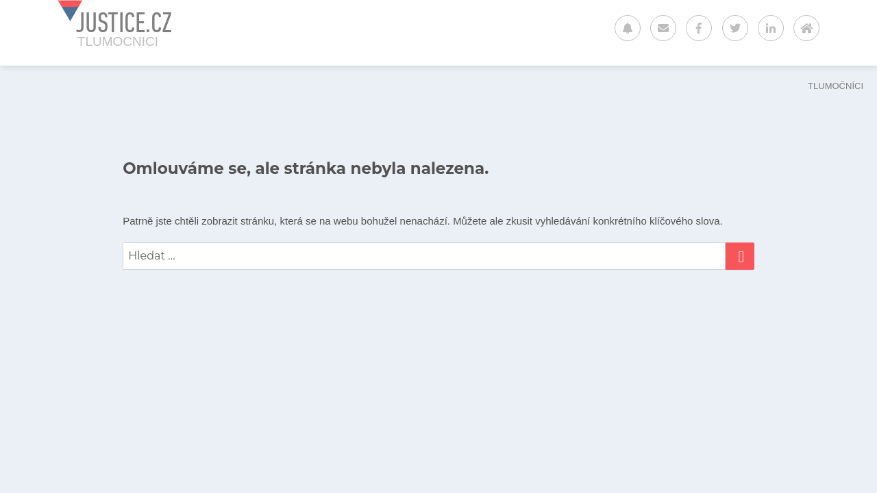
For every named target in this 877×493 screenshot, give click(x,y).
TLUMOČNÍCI (835, 86)
